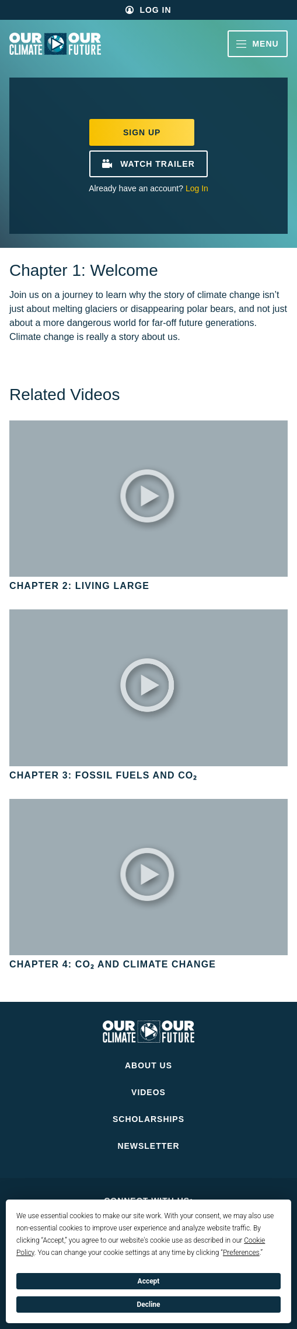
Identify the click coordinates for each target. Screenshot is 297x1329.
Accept (149, 1281)
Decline (148, 1304)
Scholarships (148, 1119)
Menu (257, 43)
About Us (148, 1065)
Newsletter (148, 1146)
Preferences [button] (241, 1253)
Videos (148, 1092)
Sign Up (141, 132)
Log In (155, 10)
